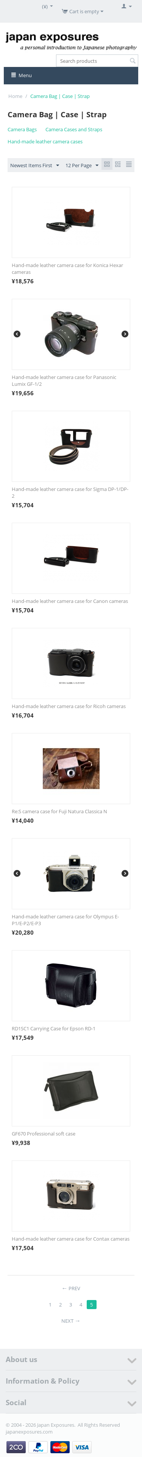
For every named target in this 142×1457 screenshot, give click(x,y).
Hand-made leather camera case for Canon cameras (70, 601)
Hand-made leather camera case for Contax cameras (71, 1238)
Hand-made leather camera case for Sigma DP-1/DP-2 (70, 492)
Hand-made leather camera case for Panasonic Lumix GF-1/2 (64, 380)
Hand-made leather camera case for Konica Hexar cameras (67, 268)
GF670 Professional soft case (43, 1133)
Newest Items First (34, 165)
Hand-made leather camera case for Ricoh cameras (69, 706)
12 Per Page (82, 165)
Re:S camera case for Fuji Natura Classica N (59, 811)
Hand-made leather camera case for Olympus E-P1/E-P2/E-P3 (65, 920)
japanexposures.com (29, 1431)
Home (15, 96)
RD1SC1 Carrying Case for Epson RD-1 (53, 1028)
